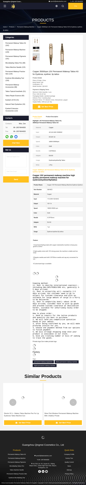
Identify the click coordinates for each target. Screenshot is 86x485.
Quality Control (69, 462)
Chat (75, 6)
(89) (15, 63)
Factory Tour (69, 458)
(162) (15, 44)
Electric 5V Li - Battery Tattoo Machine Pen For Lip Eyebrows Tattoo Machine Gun (21, 415)
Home (5, 27)
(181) (15, 57)
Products (11, 27)
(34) (15, 104)
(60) (14, 95)
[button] (12, 402)
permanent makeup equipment (43, 362)
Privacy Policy (69, 474)
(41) (12, 100)
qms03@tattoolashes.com (57, 1)
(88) (12, 86)
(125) (15, 67)
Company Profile (69, 454)
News (69, 466)
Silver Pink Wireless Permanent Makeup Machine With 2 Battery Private (61, 415)
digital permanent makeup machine (44, 365)
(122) (11, 110)
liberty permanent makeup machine (66, 362)
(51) (15, 91)
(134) (15, 73)
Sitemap (69, 470)
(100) (14, 79)
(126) (15, 51)
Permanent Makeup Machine (25, 27)
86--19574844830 (76, 1)
